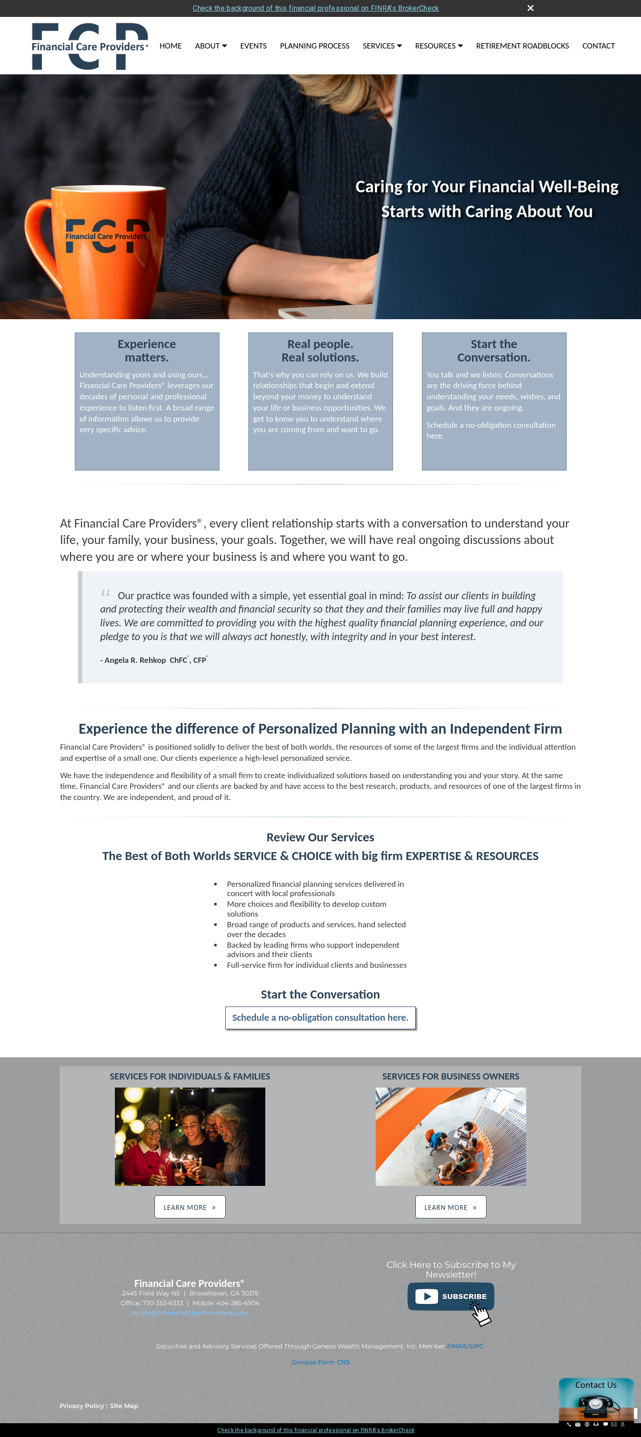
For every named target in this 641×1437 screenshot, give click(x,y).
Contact (599, 46)
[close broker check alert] (530, 8)
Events (253, 46)
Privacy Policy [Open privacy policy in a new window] (82, 1406)
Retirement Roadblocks (522, 46)
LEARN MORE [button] (185, 1207)
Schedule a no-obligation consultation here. (320, 1017)
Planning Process (314, 46)
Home (170, 46)
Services (379, 46)
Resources (435, 46)
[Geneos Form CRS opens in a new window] (321, 1362)
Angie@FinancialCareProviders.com (190, 1313)
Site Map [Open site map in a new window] (124, 1406)
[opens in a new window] (450, 1326)
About (207, 46)
